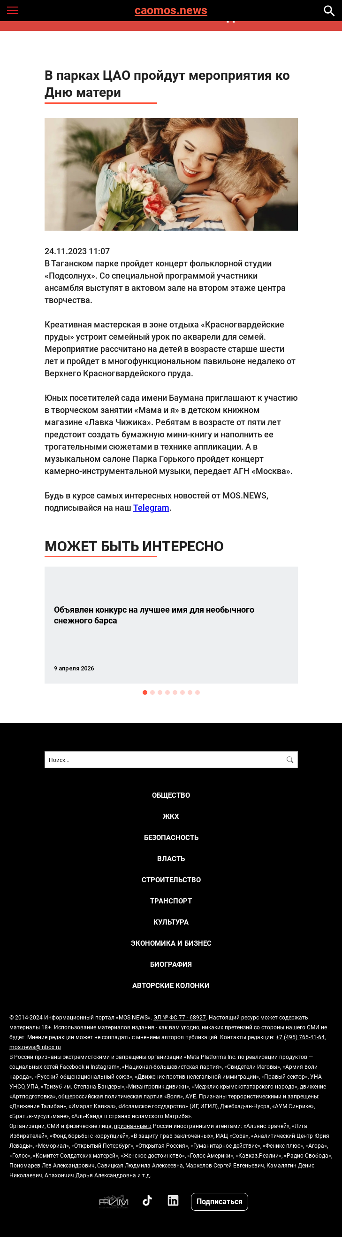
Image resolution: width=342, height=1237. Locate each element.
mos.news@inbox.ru (35, 1046)
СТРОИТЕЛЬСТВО (171, 879)
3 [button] (160, 692)
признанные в (133, 1125)
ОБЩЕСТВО (171, 795)
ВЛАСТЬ (171, 858)
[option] (171, 625)
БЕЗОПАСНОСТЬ (171, 837)
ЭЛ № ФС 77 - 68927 (179, 1017)
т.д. (146, 1175)
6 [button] (182, 692)
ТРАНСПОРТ (171, 900)
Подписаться (220, 1201)
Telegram (151, 507)
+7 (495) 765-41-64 (300, 1037)
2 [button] (152, 692)
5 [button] (175, 692)
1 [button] (145, 692)
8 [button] (197, 692)
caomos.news (171, 10)
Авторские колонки (171, 985)
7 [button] (190, 692)
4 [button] (167, 692)
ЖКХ (171, 816)
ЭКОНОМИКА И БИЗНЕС (171, 943)
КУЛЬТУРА (171, 922)
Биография (171, 964)
